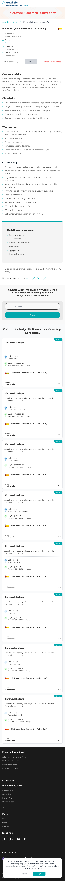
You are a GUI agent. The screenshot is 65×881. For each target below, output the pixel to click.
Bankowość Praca (9, 765)
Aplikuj (31, 61)
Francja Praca (8, 798)
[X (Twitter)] (11, 838)
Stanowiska (8, 781)
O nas (4, 823)
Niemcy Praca (8, 802)
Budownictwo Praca (10, 768)
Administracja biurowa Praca (14, 757)
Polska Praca (7, 790)
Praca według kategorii (14, 752)
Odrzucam (26, 874)
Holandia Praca (8, 794)
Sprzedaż (17, 22)
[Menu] (61, 3)
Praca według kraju (12, 785)
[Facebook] (4, 838)
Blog (4, 819)
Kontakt (5, 826)
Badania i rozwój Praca (11, 761)
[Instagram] (25, 838)
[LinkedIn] (18, 838)
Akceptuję (39, 874)
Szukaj (32, 315)
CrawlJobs (6, 22)
